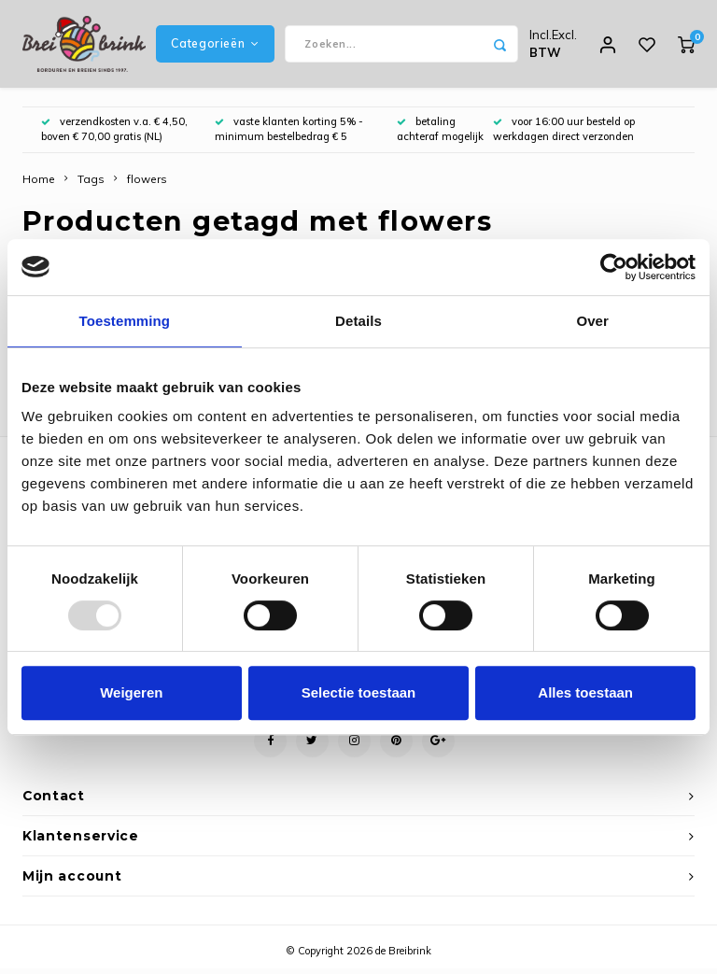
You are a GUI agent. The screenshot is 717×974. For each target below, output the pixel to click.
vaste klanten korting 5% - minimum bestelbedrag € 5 (289, 134)
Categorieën (215, 46)
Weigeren (131, 692)
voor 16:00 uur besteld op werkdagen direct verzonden (564, 134)
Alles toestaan (585, 692)
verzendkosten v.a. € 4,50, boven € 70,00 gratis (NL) (114, 134)
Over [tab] (592, 321)
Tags (91, 184)
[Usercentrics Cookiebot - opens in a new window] (614, 267)
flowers (147, 184)
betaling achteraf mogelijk (440, 134)
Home (38, 184)
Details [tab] (358, 321)
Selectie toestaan (359, 692)
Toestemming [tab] (125, 321)
